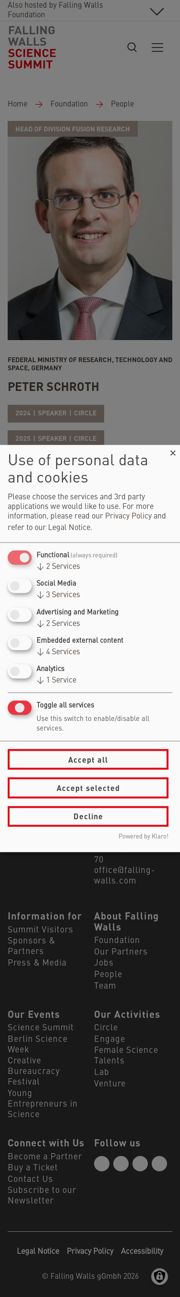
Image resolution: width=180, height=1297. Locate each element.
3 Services (58, 595)
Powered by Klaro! (143, 836)
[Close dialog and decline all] (173, 451)
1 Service (56, 680)
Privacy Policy (128, 516)
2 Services (58, 567)
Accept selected (88, 788)
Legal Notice (69, 528)
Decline (88, 816)
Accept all (88, 759)
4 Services (58, 652)
